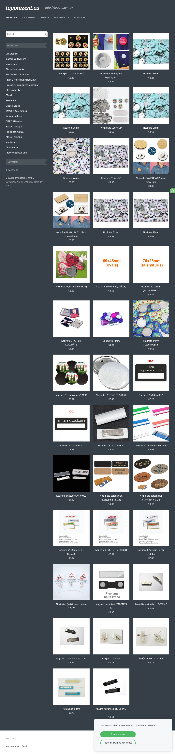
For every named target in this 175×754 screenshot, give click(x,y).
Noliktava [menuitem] (12, 17)
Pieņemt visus (118, 734)
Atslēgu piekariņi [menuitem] (14, 137)
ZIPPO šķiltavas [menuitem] (14, 121)
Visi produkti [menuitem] (12, 54)
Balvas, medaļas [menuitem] (14, 126)
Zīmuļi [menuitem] (9, 95)
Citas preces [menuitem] (12, 147)
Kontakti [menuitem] (79, 17)
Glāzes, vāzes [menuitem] (13, 106)
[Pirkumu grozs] (172, 190)
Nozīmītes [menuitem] (11, 100)
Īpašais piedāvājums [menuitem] (16, 59)
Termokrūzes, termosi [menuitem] (16, 111)
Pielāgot (151, 725)
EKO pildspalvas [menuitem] (14, 90)
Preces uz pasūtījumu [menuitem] (16, 153)
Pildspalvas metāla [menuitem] (15, 69)
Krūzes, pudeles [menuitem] (14, 116)
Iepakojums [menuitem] (11, 142)
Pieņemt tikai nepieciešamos (118, 743)
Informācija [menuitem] (61, 17)
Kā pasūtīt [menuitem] (28, 17)
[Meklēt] (27, 34)
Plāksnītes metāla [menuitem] (14, 132)
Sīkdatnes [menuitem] (11, 738)
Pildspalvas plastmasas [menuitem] (17, 74)
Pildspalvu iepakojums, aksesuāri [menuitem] (22, 85)
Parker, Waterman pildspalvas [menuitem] (21, 80)
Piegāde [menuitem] (45, 17)
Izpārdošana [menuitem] (12, 64)
